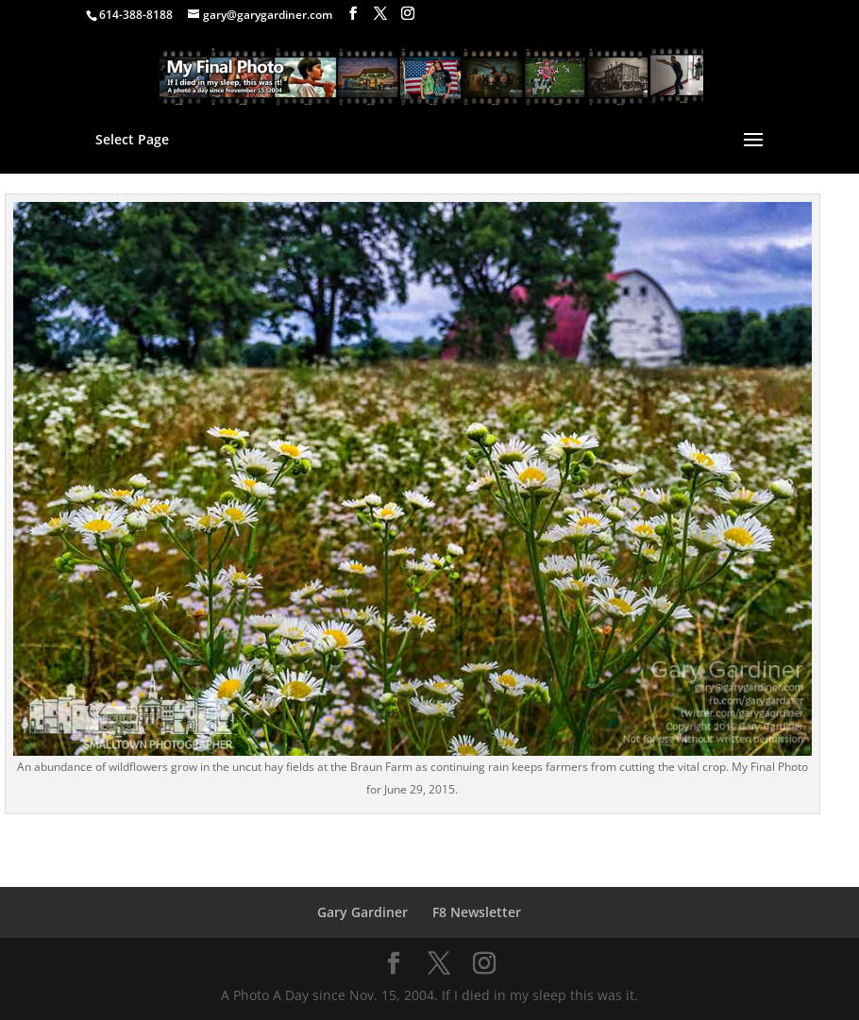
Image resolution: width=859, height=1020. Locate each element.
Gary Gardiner (362, 912)
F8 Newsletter (476, 912)
